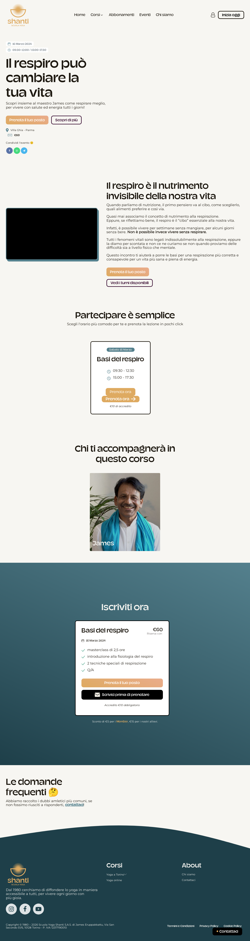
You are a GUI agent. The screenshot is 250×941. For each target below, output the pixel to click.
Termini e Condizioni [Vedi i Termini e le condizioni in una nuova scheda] (180, 926)
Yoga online (114, 880)
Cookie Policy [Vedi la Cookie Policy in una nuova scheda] (233, 926)
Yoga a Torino (116, 874)
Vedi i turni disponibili (130, 283)
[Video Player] (51, 233)
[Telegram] (24, 150)
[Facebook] (9, 150)
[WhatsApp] (17, 150)
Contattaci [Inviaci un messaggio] (228, 931)
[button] (97, 15)
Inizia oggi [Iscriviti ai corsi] (231, 15)
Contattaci (189, 880)
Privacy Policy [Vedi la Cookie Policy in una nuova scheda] (209, 926)
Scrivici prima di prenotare (125, 695)
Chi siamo (188, 874)
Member (122, 721)
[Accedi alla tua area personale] (213, 14)
